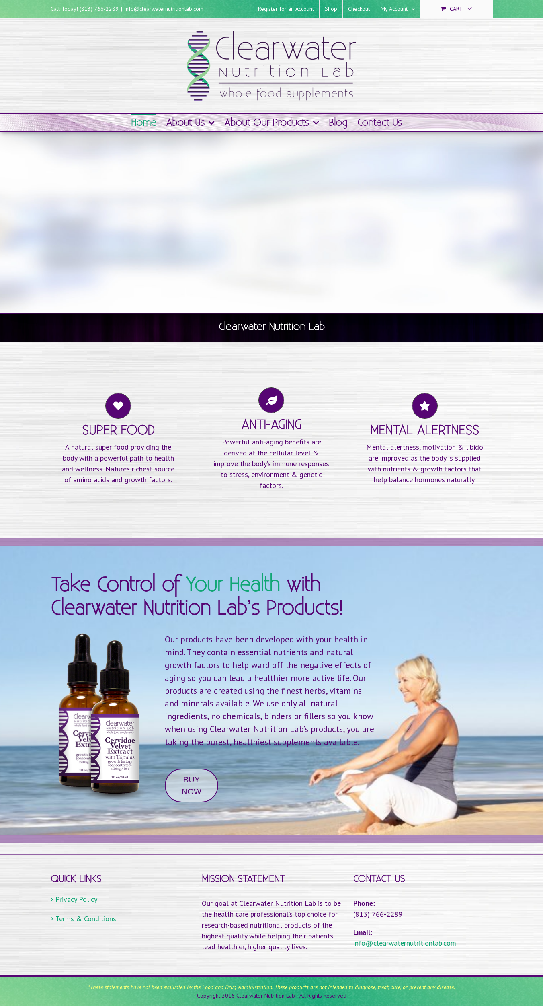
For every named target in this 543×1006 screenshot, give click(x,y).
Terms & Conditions (85, 918)
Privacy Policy (76, 899)
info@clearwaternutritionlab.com (164, 8)
